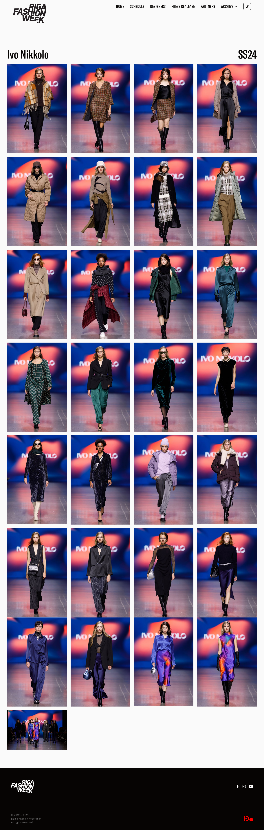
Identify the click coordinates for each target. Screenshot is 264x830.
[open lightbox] (37, 108)
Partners (208, 6)
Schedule (137, 6)
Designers (158, 6)
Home (120, 6)
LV (247, 6)
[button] (229, 6)
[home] (29, 13)
